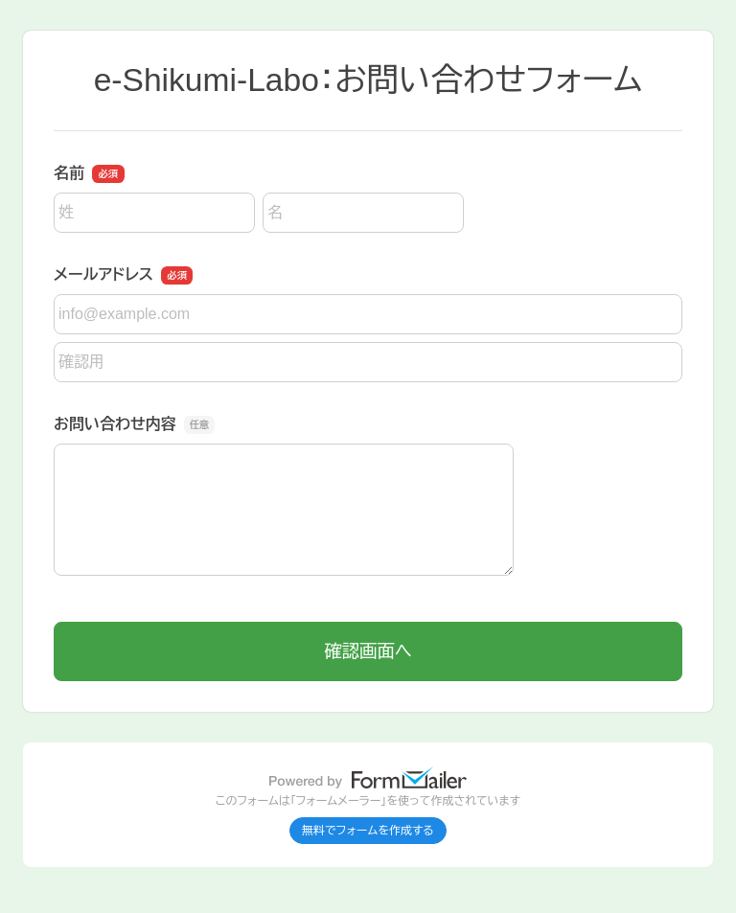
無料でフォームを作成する (368, 830)
